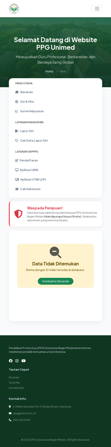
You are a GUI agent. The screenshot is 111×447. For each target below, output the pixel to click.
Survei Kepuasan (29, 111)
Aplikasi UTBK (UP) (30, 179)
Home (49, 71)
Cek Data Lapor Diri (31, 140)
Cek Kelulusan (27, 189)
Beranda (24, 92)
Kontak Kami (16, 387)
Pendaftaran (26, 160)
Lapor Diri (24, 131)
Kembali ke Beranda (55, 281)
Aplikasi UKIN (26, 170)
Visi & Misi (24, 101)
